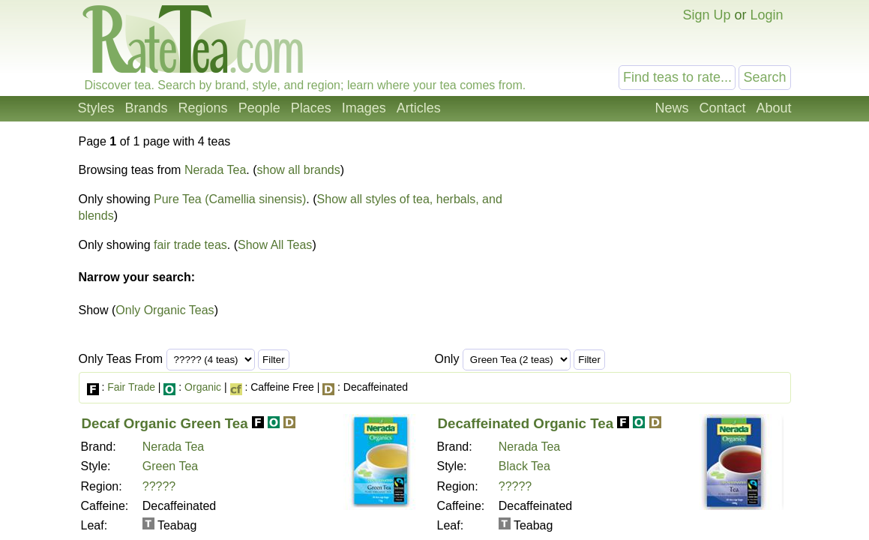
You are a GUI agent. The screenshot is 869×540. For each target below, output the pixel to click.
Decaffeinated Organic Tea (526, 423)
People (259, 108)
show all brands (298, 170)
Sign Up (706, 15)
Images (364, 108)
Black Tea (524, 466)
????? (159, 486)
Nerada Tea (215, 170)
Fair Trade (131, 387)
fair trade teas (190, 244)
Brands (146, 108)
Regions (203, 108)
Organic (202, 387)
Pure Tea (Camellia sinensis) (230, 199)
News (671, 108)
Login (766, 15)
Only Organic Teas (164, 310)
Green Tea (170, 466)
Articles (419, 108)
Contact (722, 108)
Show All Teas (275, 244)
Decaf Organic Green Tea (165, 423)
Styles (96, 108)
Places (311, 108)
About (773, 108)
